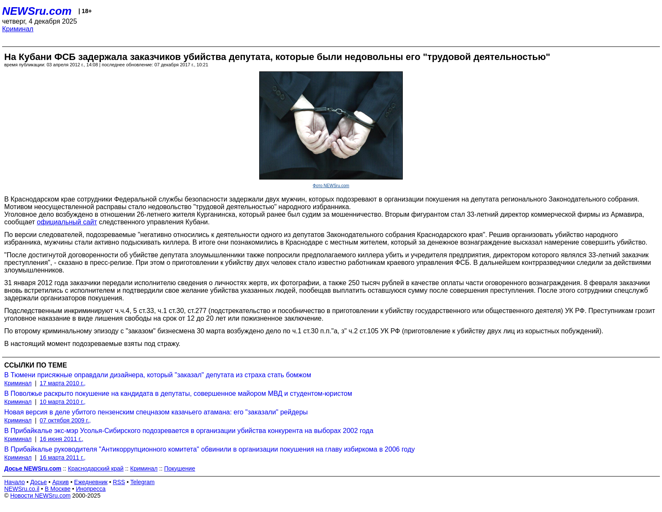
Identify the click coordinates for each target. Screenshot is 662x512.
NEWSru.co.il (21, 488)
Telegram (142, 482)
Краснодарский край (96, 468)
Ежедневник (91, 482)
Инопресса (91, 488)
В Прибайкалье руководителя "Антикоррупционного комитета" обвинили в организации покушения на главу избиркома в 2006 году (209, 449)
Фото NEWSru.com (331, 185)
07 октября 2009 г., (65, 420)
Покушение (179, 468)
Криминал (17, 29)
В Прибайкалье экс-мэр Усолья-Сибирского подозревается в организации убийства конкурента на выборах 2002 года (188, 430)
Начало (14, 482)
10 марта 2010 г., (63, 401)
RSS (119, 482)
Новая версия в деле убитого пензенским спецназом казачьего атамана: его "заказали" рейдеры (156, 412)
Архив (60, 482)
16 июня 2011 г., (61, 439)
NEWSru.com (37, 11)
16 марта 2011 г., (63, 457)
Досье (38, 482)
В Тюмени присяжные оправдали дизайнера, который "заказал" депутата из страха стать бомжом (157, 375)
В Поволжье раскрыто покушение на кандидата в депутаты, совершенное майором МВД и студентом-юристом (178, 393)
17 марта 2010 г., (63, 383)
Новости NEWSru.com (40, 495)
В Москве (58, 488)
